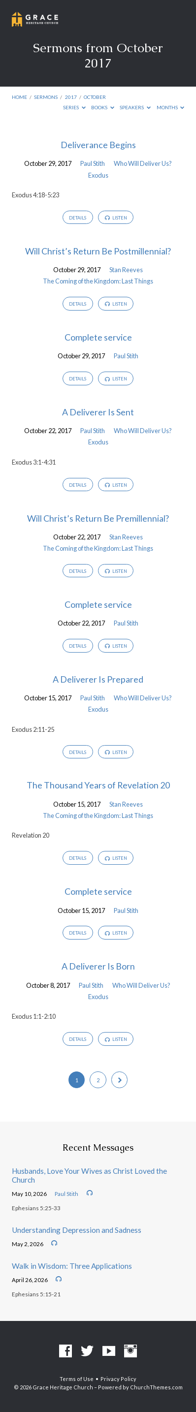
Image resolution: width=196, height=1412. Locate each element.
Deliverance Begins (98, 144)
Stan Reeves (126, 270)
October (95, 97)
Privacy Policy (118, 1379)
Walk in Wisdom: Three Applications (72, 1265)
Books (102, 107)
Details (77, 217)
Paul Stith (92, 163)
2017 (71, 97)
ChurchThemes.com (156, 1387)
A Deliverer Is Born (98, 966)
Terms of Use (77, 1379)
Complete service (98, 337)
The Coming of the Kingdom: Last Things (98, 281)
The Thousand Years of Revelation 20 (98, 785)
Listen (116, 218)
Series (74, 107)
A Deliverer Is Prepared (98, 679)
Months (171, 107)
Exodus (98, 175)
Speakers (135, 107)
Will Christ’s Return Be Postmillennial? (98, 251)
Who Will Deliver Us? (143, 163)
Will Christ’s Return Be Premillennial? (98, 518)
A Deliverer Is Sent (98, 412)
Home (19, 97)
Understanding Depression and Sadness (76, 1229)
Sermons (46, 97)
